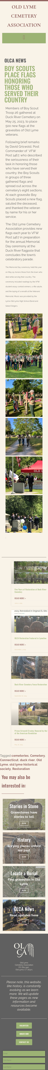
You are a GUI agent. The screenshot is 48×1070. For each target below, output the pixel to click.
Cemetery (37, 756)
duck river (27, 760)
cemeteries (20, 756)
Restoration (21, 769)
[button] (24, 37)
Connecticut (9, 760)
